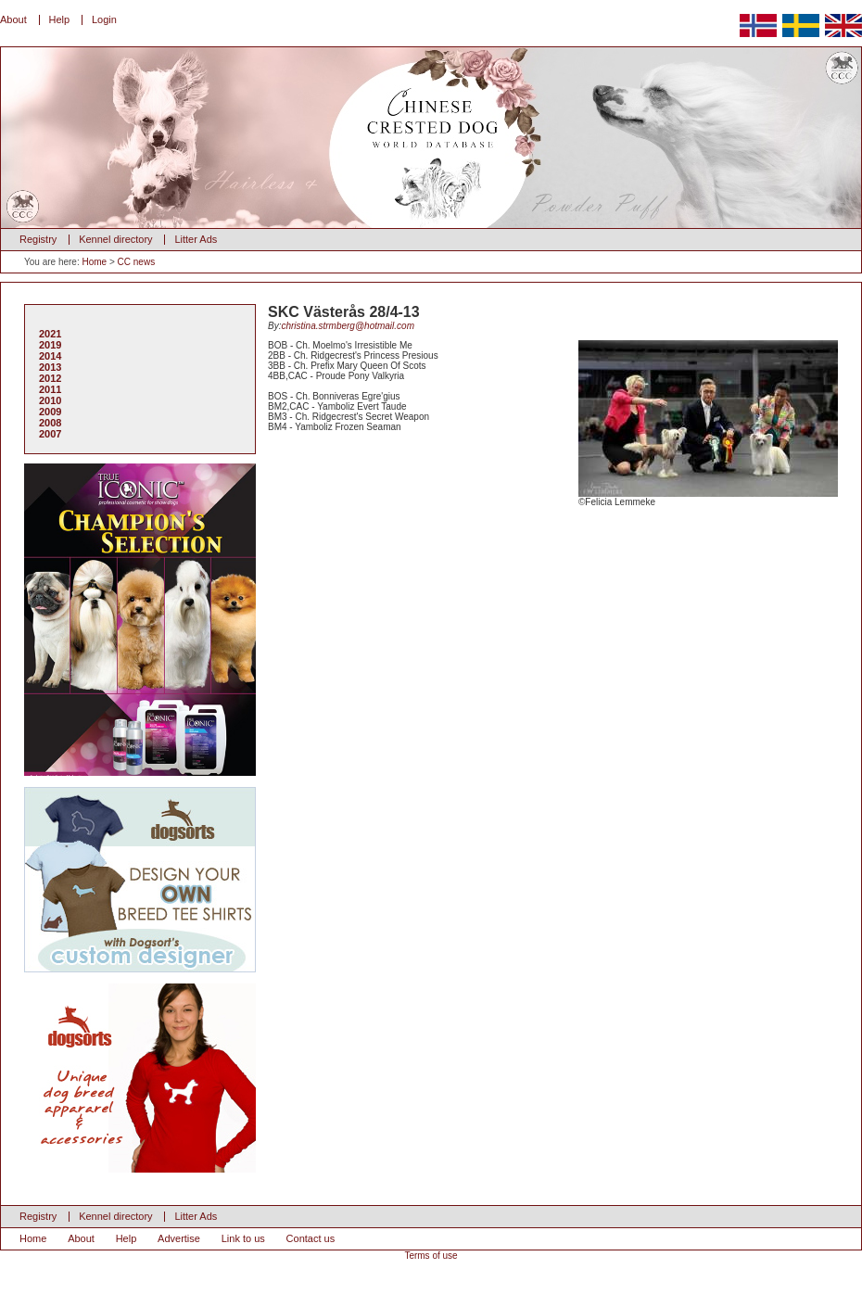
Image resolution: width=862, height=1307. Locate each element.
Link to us (243, 1238)
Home (94, 262)
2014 (50, 356)
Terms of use (430, 1255)
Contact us (311, 1238)
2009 (50, 411)
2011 (50, 389)
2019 (50, 344)
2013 (50, 367)
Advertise (179, 1238)
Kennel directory (116, 239)
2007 (50, 433)
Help (59, 19)
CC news (137, 262)
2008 (50, 422)
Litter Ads (195, 239)
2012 (50, 378)
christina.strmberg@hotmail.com (347, 326)
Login (104, 19)
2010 (50, 400)
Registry (38, 239)
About (13, 19)
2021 (50, 333)
